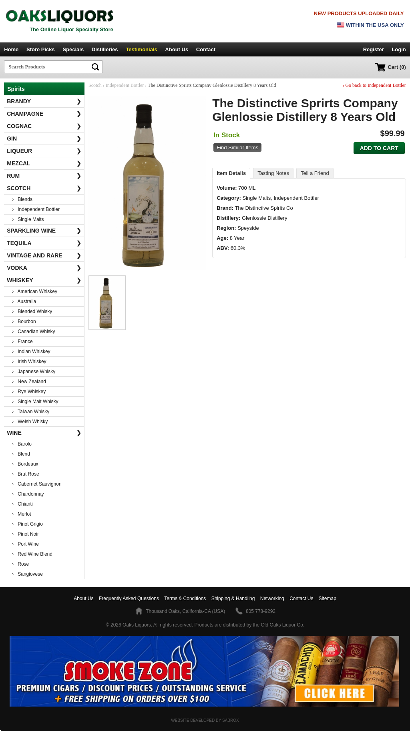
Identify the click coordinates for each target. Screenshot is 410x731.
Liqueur (44, 151)
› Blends (22, 199)
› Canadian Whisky (33, 331)
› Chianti (22, 504)
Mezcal (44, 163)
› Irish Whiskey (29, 361)
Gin (44, 138)
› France (22, 341)
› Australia (24, 301)
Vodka (44, 268)
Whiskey (44, 280)
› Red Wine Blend (32, 554)
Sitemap (327, 598)
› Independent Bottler (36, 209)
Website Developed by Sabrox (205, 720)
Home (11, 49)
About (83, 598)
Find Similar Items (237, 148)
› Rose (20, 564)
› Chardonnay (28, 494)
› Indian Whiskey (31, 351)
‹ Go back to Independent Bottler (374, 85)
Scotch (44, 188)
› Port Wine (25, 544)
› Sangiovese (27, 574)
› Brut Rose (25, 474)
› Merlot (21, 514)
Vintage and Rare (44, 255)
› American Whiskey (34, 291)
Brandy (44, 101)
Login (399, 49)
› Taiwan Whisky (30, 411)
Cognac (44, 126)
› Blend (21, 454)
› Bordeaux (25, 464)
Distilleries (105, 49)
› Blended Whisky (32, 311)
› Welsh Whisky (30, 421)
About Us (176, 49)
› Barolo (22, 444)
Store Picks (40, 49)
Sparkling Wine (44, 230)
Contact (205, 49)
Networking (272, 598)
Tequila (44, 243)
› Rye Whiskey (29, 391)
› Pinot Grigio (27, 524)
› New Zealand (29, 381)
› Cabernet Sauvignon (36, 484)
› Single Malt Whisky (35, 401)
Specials (73, 49)
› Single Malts (28, 219)
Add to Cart (379, 148)
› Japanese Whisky (33, 371)
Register (373, 49)
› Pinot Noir (25, 534)
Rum (44, 176)
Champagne (44, 113)
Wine (44, 433)
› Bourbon (24, 321)
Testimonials (141, 49)
